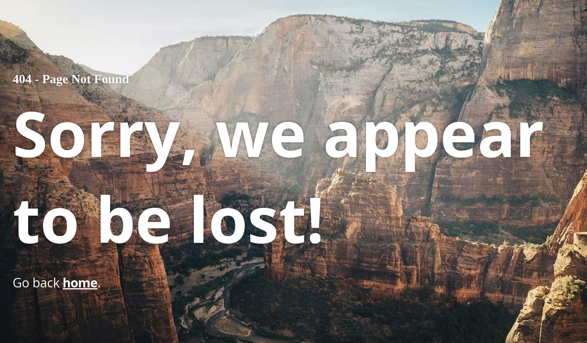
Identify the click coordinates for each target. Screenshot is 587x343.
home (80, 282)
